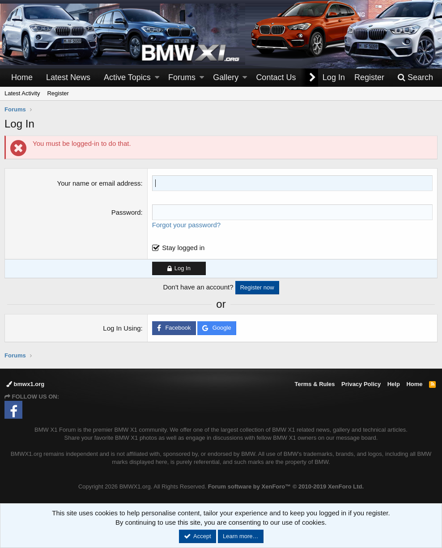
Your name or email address (99, 183)
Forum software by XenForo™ (286, 486)
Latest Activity (22, 93)
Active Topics (127, 77)
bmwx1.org (25, 384)
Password (126, 212)
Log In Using (121, 328)
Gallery (225, 77)
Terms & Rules (314, 384)
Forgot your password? (186, 225)
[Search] (415, 77)
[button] (157, 77)
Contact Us (276, 77)
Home (22, 77)
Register (57, 93)
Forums (182, 77)
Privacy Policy (361, 384)
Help (393, 384)
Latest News (68, 77)
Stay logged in (183, 247)
